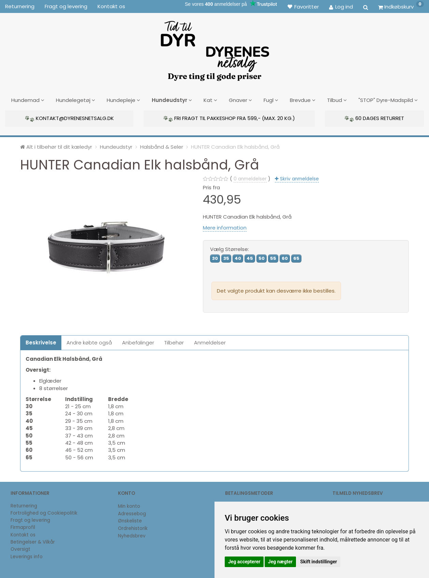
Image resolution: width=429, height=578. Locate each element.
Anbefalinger (138, 341)
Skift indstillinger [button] (318, 561)
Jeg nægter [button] (280, 561)
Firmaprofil (23, 527)
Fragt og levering (66, 6)
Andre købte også (89, 341)
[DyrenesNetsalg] (214, 48)
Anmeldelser (210, 341)
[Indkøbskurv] (401, 6)
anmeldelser (250, 178)
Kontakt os (111, 6)
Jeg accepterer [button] (244, 561)
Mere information (225, 227)
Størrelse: (229, 248)
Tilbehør (174, 341)
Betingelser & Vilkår (33, 541)
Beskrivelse (41, 341)
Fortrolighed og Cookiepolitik (44, 512)
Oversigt (20, 549)
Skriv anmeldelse (299, 178)
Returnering (19, 6)
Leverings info (27, 556)
